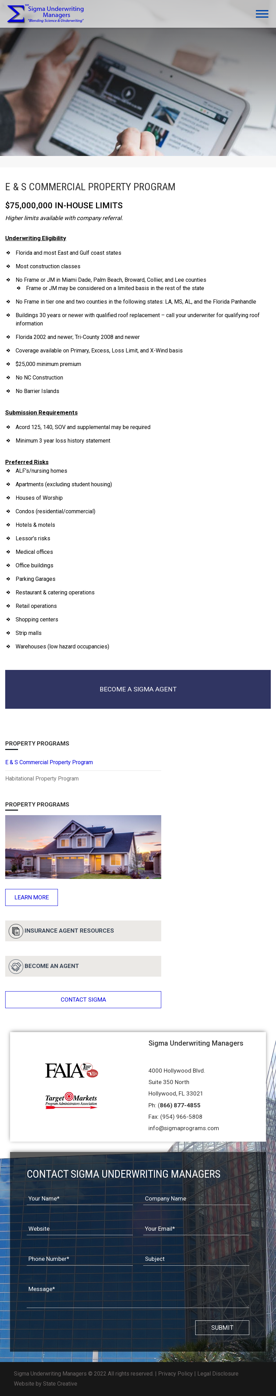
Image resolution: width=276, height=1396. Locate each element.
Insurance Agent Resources (61, 931)
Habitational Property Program (42, 778)
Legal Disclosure (218, 1373)
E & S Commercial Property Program (49, 762)
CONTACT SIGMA (83, 999)
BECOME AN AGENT (44, 966)
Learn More (32, 897)
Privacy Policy (175, 1373)
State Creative (60, 1383)
